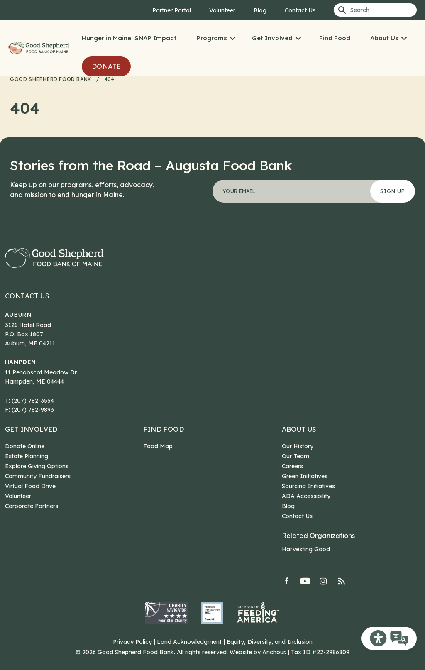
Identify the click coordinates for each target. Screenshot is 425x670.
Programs (211, 38)
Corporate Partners (31, 506)
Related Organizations (318, 535)
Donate (106, 66)
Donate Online (24, 446)
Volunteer (222, 10)
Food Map (158, 446)
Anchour (273, 652)
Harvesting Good (306, 549)
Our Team (295, 456)
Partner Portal (171, 10)
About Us (384, 38)
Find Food (334, 38)
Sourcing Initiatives (308, 486)
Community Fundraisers (38, 476)
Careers (292, 466)
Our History (297, 446)
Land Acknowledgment (189, 642)
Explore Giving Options (36, 466)
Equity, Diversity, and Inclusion (270, 642)
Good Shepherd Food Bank (40, 48)
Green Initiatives (304, 476)
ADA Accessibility (306, 496)
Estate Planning (26, 456)
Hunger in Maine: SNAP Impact (129, 38)
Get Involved (272, 38)
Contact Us (300, 10)
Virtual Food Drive (30, 486)
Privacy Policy (132, 642)
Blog (260, 10)
